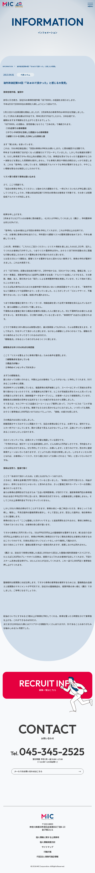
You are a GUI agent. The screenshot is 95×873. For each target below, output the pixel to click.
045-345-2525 (47, 751)
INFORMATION (8, 66)
